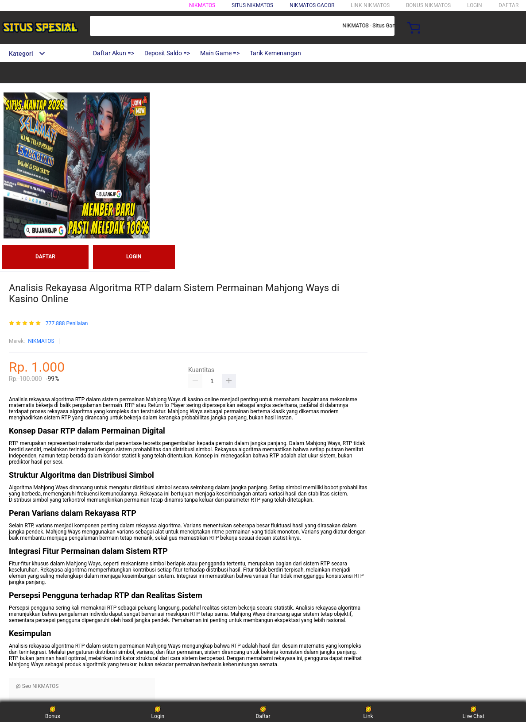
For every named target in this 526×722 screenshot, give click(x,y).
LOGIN (474, 5)
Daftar (262, 712)
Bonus (52, 712)
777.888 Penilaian (67, 323)
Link (368, 712)
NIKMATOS (202, 5)
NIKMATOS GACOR (312, 5)
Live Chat (473, 712)
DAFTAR (508, 5)
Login (158, 712)
